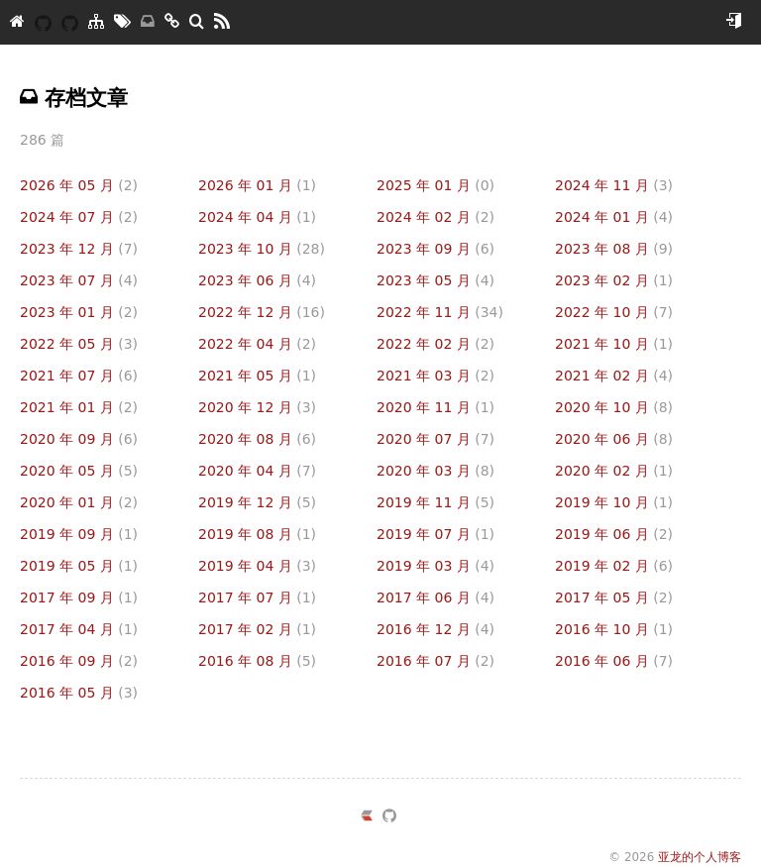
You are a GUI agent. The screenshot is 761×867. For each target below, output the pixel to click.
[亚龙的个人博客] (17, 22)
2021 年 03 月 (435, 375)
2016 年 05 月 (79, 693)
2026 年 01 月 (257, 185)
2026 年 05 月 (79, 185)
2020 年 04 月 (257, 471)
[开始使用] (733, 22)
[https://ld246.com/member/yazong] (367, 818)
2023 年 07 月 (79, 280)
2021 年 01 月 (79, 407)
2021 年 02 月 (614, 375)
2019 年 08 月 (257, 534)
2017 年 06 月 (435, 597)
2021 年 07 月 (79, 375)
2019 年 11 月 (435, 502)
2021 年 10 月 (614, 344)
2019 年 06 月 (614, 534)
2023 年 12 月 (79, 249)
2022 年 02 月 (435, 344)
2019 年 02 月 (614, 566)
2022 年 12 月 (261, 312)
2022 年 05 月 (79, 344)
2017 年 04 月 (79, 629)
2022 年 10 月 (614, 312)
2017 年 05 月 (614, 597)
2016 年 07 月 (435, 661)
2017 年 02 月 (257, 629)
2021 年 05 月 (257, 375)
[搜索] (196, 22)
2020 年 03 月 (435, 471)
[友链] (171, 22)
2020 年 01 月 (79, 502)
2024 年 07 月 (79, 217)
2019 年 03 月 (435, 566)
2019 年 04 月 (257, 566)
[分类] (96, 22)
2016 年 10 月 (614, 629)
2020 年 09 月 (79, 439)
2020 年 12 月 (257, 407)
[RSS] (222, 22)
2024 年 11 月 (614, 185)
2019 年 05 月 (79, 566)
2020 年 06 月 (614, 439)
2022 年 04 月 (257, 344)
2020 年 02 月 (614, 471)
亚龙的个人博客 (699, 857)
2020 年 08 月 (257, 439)
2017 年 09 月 (79, 597)
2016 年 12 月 (435, 629)
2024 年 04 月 (257, 217)
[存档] (148, 22)
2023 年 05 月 (435, 280)
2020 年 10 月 (614, 407)
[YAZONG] (43, 22)
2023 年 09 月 (435, 249)
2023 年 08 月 (614, 249)
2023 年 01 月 (79, 312)
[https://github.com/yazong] (389, 818)
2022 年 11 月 (440, 312)
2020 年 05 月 (79, 471)
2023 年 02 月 (614, 280)
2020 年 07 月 (435, 439)
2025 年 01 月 (435, 185)
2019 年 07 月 (435, 534)
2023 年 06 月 (257, 280)
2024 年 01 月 (614, 217)
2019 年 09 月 (79, 534)
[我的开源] (69, 22)
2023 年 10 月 (261, 249)
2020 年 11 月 (435, 407)
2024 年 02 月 (435, 217)
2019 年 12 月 (257, 502)
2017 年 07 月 (257, 597)
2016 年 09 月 (79, 661)
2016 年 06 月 (614, 661)
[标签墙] (122, 22)
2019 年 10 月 (614, 502)
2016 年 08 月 (257, 661)
